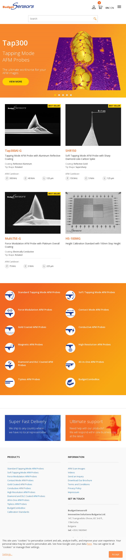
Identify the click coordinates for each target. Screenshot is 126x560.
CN (112, 7)
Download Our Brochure (80, 480)
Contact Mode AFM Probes (20, 480)
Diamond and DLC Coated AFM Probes (26, 496)
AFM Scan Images (76, 468)
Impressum (73, 492)
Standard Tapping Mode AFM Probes (25, 468)
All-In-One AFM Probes (18, 500)
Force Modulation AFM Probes (22, 476)
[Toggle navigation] (119, 7)
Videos (71, 472)
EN (107, 7)
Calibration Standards (18, 511)
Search (95, 19)
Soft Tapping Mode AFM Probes (23, 472)
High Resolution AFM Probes (21, 492)
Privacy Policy (74, 488)
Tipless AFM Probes (17, 504)
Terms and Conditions (79, 484)
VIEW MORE (15, 81)
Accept (115, 554)
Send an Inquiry (76, 476)
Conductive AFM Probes (19, 488)
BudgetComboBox (16, 507)
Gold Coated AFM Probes (19, 484)
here (89, 543)
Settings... (7, 554)
